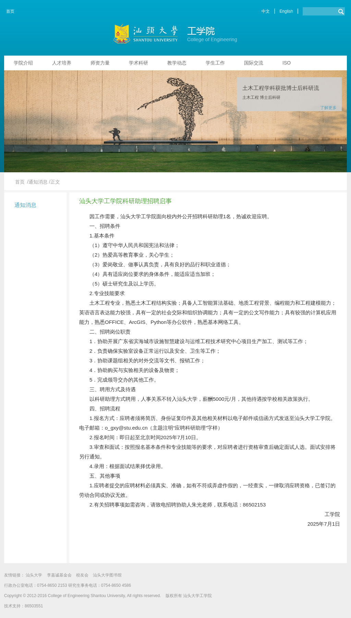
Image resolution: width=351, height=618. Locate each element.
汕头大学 (34, 575)
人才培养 (61, 63)
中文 (266, 11)
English (286, 11)
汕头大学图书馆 (107, 575)
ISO (286, 63)
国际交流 (253, 63)
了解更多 (328, 107)
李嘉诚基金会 (59, 575)
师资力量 (100, 63)
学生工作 (215, 63)
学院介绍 (23, 63)
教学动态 (176, 63)
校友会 (82, 575)
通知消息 (25, 205)
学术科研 (138, 63)
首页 (10, 11)
